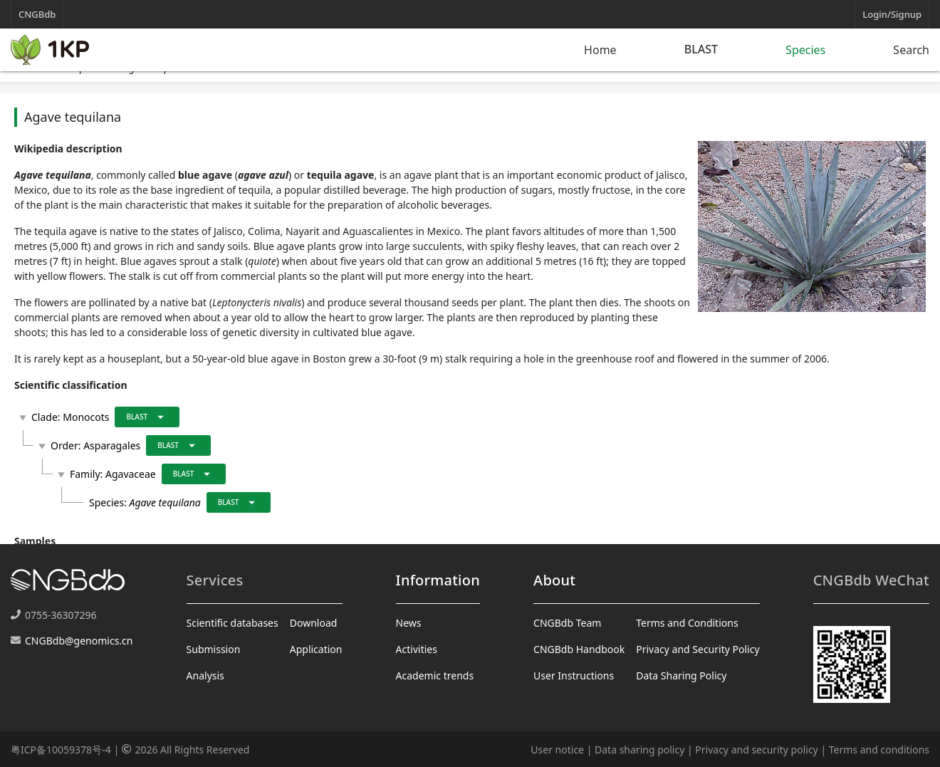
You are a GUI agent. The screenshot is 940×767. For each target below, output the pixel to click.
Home (600, 50)
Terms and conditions (879, 749)
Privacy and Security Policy (697, 649)
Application (316, 649)
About (554, 580)
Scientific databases (232, 623)
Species (805, 50)
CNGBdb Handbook (579, 649)
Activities (416, 649)
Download (314, 623)
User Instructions (573, 675)
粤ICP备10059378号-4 (61, 749)
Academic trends (435, 675)
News (409, 623)
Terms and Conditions (687, 623)
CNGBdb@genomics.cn (78, 640)
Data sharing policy (639, 749)
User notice (557, 749)
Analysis (205, 675)
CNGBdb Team (567, 623)
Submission (214, 649)
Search (911, 50)
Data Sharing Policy (681, 675)
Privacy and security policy (756, 749)
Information (438, 580)
